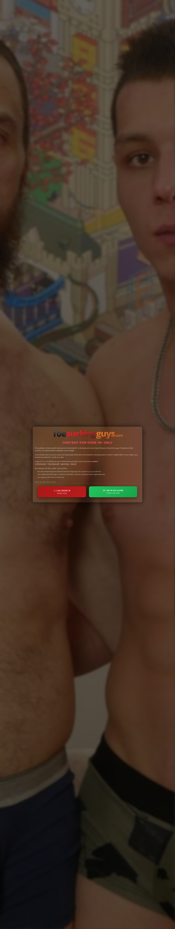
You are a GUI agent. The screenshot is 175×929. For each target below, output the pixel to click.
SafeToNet (64, 464)
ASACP (73, 464)
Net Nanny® (53, 464)
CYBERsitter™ (41, 464)
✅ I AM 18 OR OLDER (113, 491)
